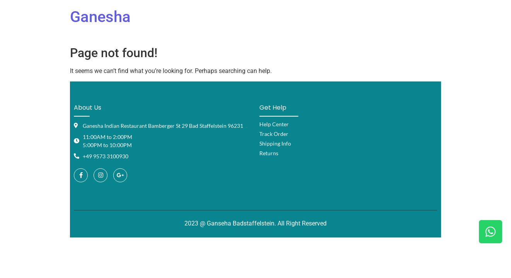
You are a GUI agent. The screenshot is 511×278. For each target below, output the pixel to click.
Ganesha (100, 17)
